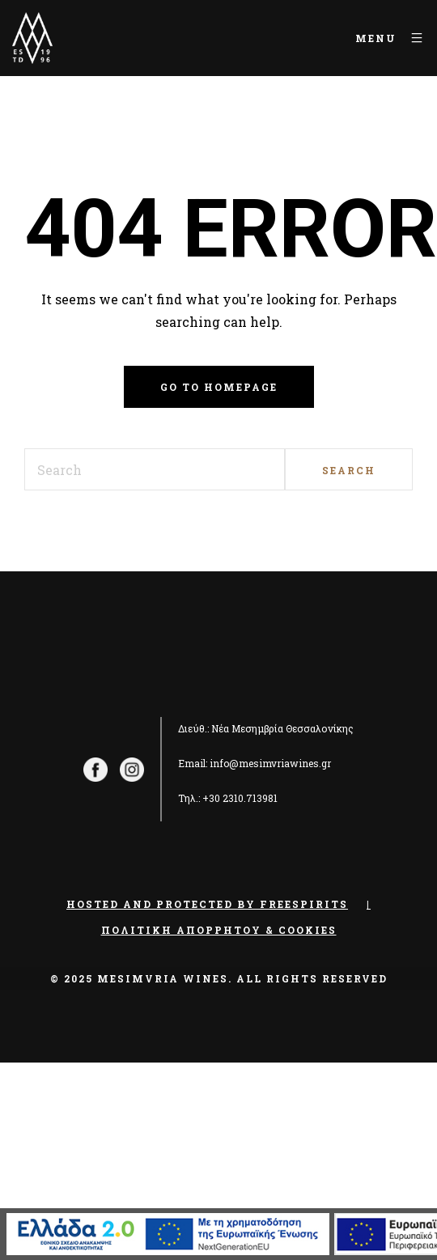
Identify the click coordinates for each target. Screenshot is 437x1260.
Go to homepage (219, 386)
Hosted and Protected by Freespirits (207, 903)
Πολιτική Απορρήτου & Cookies (219, 929)
